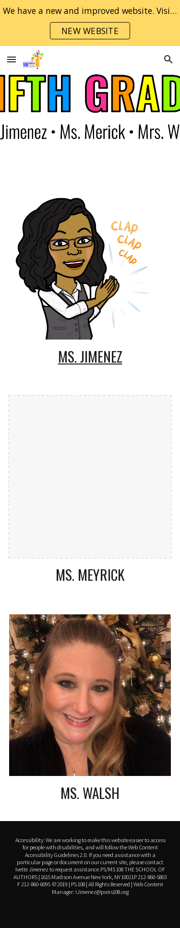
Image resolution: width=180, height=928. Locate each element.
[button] (11, 59)
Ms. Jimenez (90, 356)
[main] (90, 356)
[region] (90, 23)
